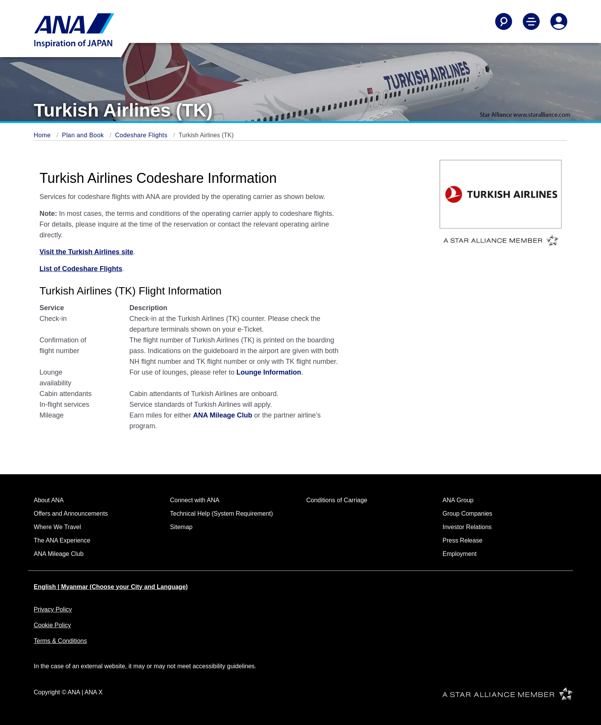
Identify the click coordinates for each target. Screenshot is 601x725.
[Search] (503, 21)
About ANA (49, 500)
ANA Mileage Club (59, 554)
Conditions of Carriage (336, 500)
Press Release (463, 540)
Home (43, 135)
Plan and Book (84, 135)
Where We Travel (57, 527)
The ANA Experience (62, 540)
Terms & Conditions (60, 641)
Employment (460, 554)
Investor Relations (467, 527)
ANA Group (458, 500)
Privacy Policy (53, 609)
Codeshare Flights (142, 135)
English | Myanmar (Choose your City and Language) (111, 587)
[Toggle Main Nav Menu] (531, 21)
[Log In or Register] (558, 21)
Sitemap (181, 527)
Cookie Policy (52, 625)
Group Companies (468, 513)
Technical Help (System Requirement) (221, 513)
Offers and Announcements (71, 513)
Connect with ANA (195, 500)
